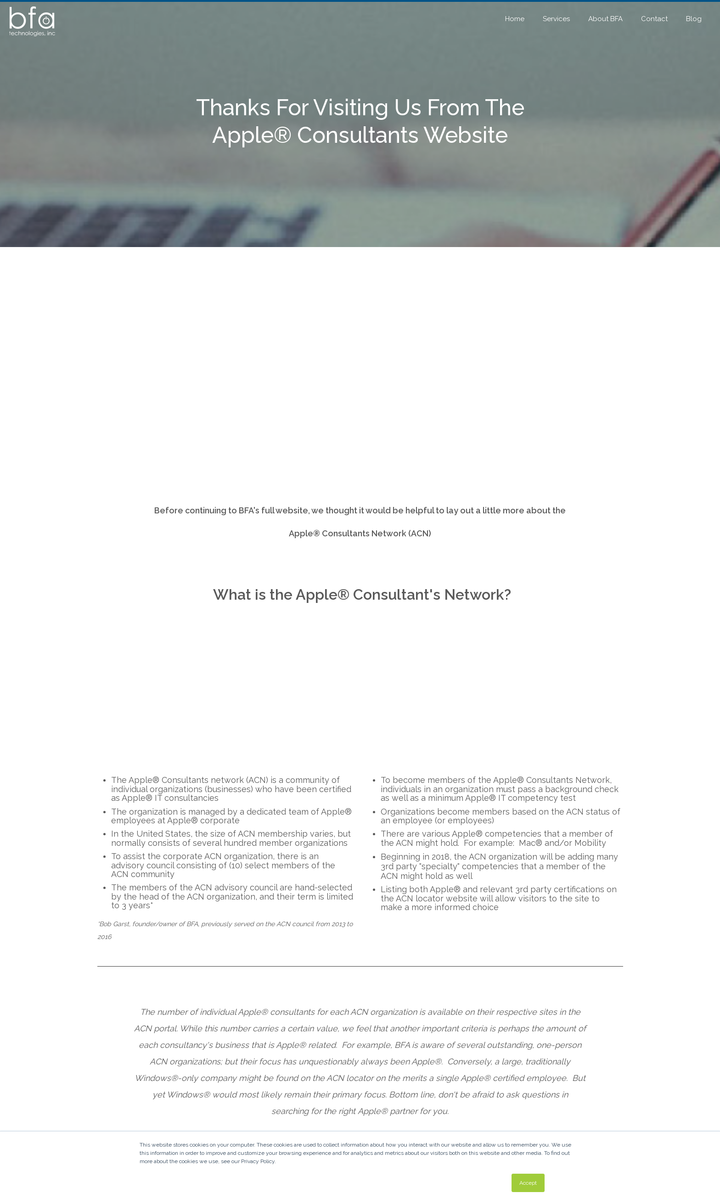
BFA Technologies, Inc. (405, 1098)
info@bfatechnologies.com (413, 1129)
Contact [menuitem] (654, 19)
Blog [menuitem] (694, 19)
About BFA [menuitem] (605, 19)
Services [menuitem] (556, 19)
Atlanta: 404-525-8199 (405, 1114)
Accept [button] (528, 1183)
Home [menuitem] (514, 19)
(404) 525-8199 (222, 1019)
